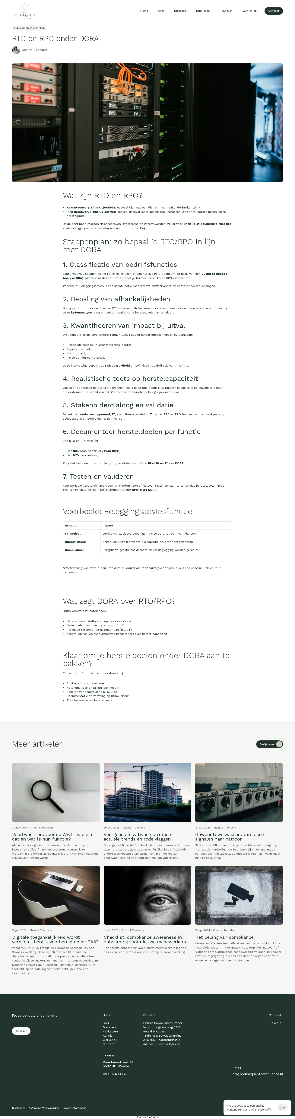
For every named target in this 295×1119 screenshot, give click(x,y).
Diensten (109, 1027)
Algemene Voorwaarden (44, 1107)
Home (107, 1015)
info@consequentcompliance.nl (257, 1074)
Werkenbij (110, 1040)
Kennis (107, 1035)
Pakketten (110, 1031)
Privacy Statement (74, 1107)
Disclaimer (18, 1107)
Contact (109, 1044)
